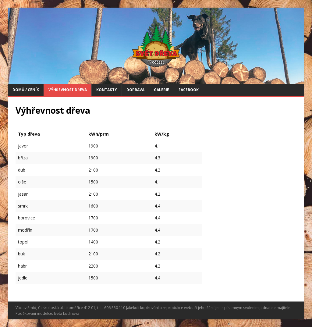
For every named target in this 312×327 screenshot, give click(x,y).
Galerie (161, 89)
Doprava (135, 89)
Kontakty (106, 89)
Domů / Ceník (25, 89)
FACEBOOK (189, 89)
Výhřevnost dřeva (67, 89)
